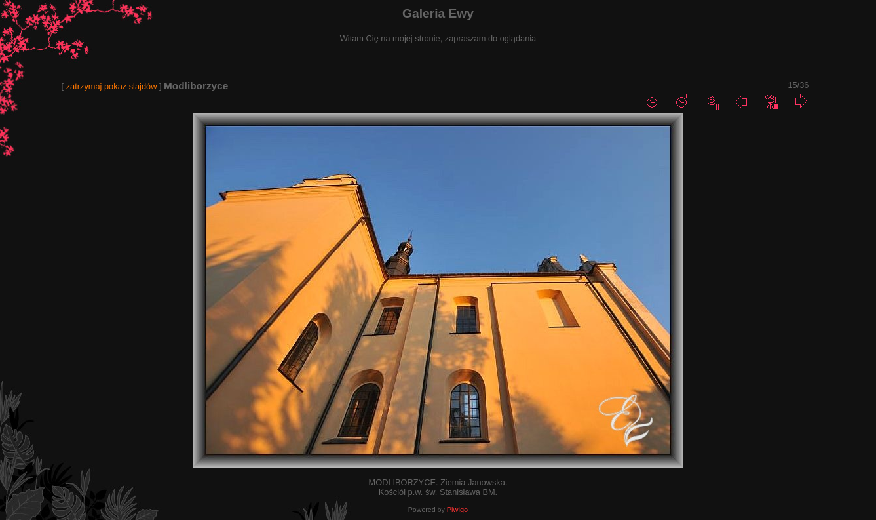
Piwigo (457, 509)
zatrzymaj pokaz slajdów (111, 86)
